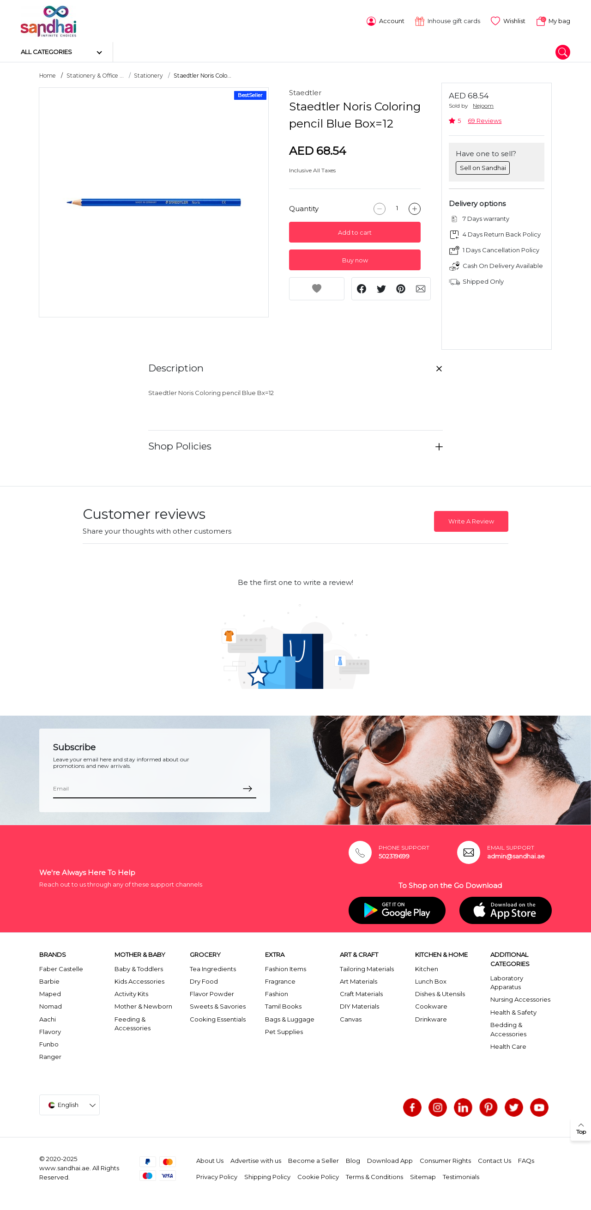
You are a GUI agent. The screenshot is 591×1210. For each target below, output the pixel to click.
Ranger (50, 1055)
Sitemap (423, 1175)
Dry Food (204, 980)
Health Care (508, 1045)
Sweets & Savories (218, 1005)
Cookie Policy (318, 1175)
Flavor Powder (212, 993)
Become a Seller (313, 1159)
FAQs (526, 1159)
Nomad (50, 1005)
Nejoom (483, 104)
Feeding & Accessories (133, 1022)
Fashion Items (285, 968)
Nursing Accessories (520, 998)
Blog (353, 1159)
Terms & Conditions (374, 1175)
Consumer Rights (445, 1159)
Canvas (351, 1018)
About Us (209, 1159)
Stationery (148, 74)
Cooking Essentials (218, 1018)
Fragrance (280, 980)
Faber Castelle (61, 968)
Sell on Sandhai (483, 166)
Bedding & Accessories (508, 1028)
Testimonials (461, 1175)
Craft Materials (361, 993)
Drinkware (431, 1018)
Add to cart (355, 231)
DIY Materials (359, 1005)
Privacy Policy (216, 1175)
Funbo (49, 1043)
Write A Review (471, 520)
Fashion (276, 993)
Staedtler (305, 91)
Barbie (49, 980)
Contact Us (494, 1159)
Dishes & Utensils (440, 993)
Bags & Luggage (289, 1018)
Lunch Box (430, 980)
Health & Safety (513, 1011)
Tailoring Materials (367, 968)
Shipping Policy (267, 1175)
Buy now (355, 258)
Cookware (431, 1005)
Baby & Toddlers (139, 968)
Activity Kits (131, 993)
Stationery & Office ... (95, 74)
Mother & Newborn (143, 1005)
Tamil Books (283, 1005)
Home (47, 74)
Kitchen (426, 968)
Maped (50, 993)
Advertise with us (255, 1159)
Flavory (50, 1030)
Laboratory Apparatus (506, 981)
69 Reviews (484, 119)
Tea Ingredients (213, 968)
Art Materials (358, 980)
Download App (390, 1159)
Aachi (47, 1018)
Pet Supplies (284, 1030)
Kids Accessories (139, 980)
